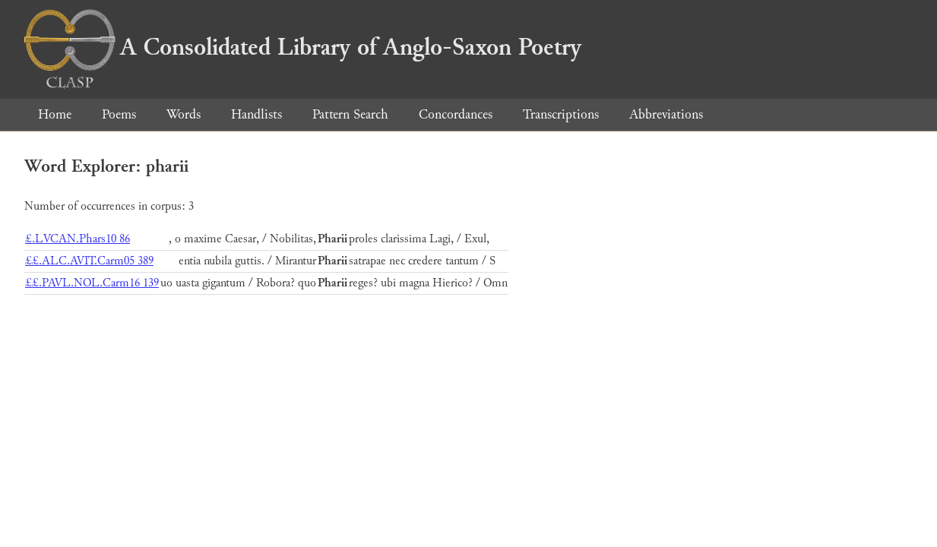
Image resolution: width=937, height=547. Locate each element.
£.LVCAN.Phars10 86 (77, 239)
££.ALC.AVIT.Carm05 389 (89, 261)
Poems (119, 114)
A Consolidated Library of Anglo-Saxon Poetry (302, 47)
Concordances (455, 114)
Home (54, 114)
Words (183, 114)
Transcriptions (561, 114)
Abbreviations (666, 114)
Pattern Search (350, 114)
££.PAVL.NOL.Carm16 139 (92, 283)
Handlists (256, 114)
